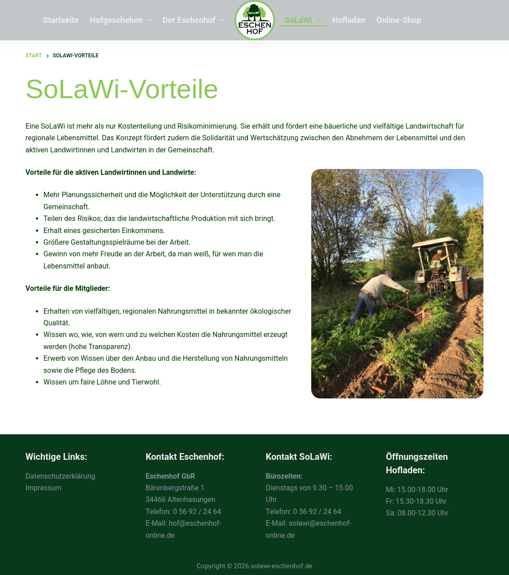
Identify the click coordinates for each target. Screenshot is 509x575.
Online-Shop (398, 20)
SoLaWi (305, 20)
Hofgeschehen (122, 20)
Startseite (60, 20)
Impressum (44, 488)
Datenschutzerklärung (61, 476)
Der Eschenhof (195, 20)
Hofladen (348, 20)
